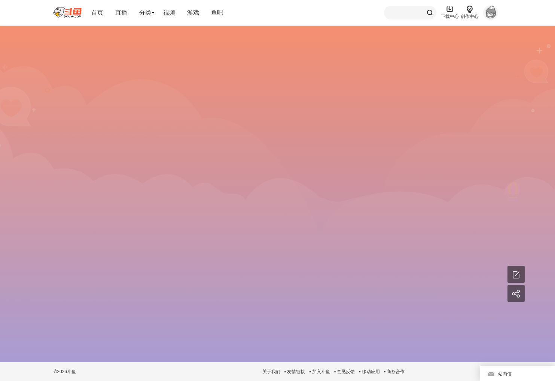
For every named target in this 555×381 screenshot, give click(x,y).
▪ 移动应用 (369, 371)
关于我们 (271, 371)
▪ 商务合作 (394, 371)
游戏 (193, 12)
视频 (169, 12)
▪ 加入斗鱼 (319, 371)
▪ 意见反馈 (344, 371)
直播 (121, 12)
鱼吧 (217, 12)
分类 (145, 12)
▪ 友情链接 (294, 371)
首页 (97, 12)
